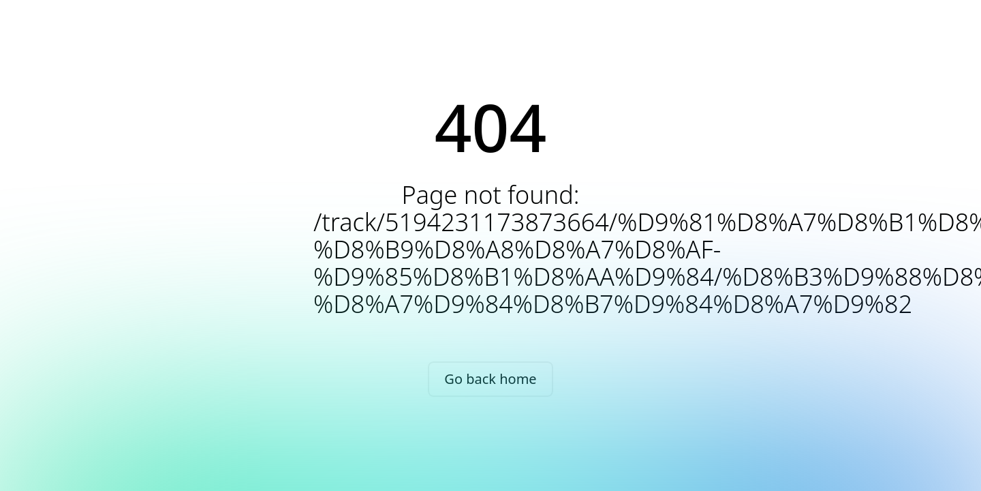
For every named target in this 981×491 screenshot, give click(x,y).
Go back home (490, 379)
